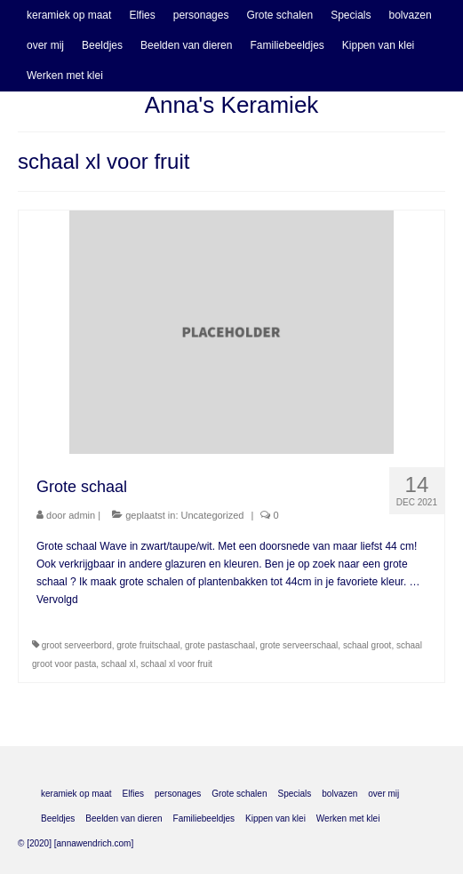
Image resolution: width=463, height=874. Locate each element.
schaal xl (118, 664)
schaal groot (367, 645)
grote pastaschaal (220, 645)
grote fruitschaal (148, 645)
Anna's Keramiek (232, 104)
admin (81, 515)
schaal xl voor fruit (176, 664)
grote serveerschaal (299, 645)
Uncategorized (212, 515)
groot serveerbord (77, 645)
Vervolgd (57, 599)
